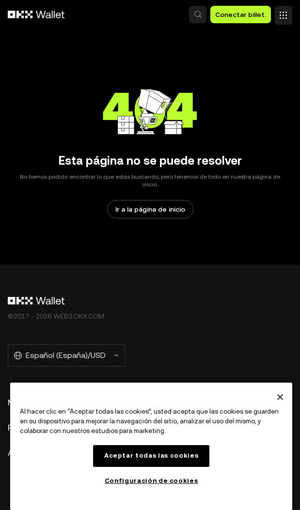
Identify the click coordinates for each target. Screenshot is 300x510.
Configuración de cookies (151, 480)
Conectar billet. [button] (240, 14)
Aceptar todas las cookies (151, 455)
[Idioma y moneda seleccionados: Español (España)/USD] (67, 355)
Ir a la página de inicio (150, 209)
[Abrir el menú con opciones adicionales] (283, 12)
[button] (198, 14)
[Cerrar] (280, 397)
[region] (151, 446)
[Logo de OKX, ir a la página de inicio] (36, 14)
